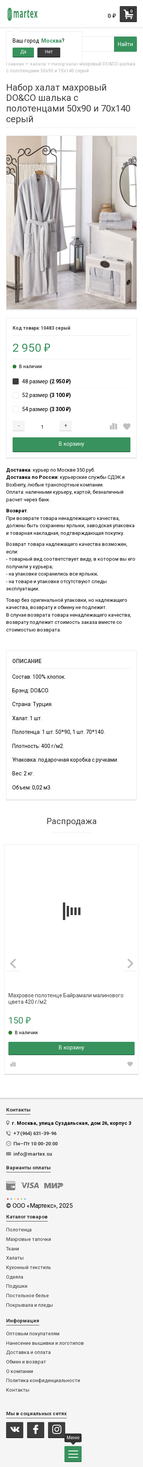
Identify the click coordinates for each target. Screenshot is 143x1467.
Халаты (38, 64)
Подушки (16, 1286)
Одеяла (14, 1277)
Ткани (12, 1249)
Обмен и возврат (26, 1362)
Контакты (17, 1390)
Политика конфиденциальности (43, 1380)
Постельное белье (27, 1295)
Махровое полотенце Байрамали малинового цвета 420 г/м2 (66, 995)
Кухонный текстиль (28, 1267)
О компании (19, 1371)
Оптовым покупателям (32, 1333)
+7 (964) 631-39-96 (34, 1133)
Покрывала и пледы (29, 1305)
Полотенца (19, 1230)
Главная (15, 64)
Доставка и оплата (28, 1352)
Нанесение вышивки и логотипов (45, 1343)
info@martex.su (32, 1154)
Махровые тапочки (28, 1239)
